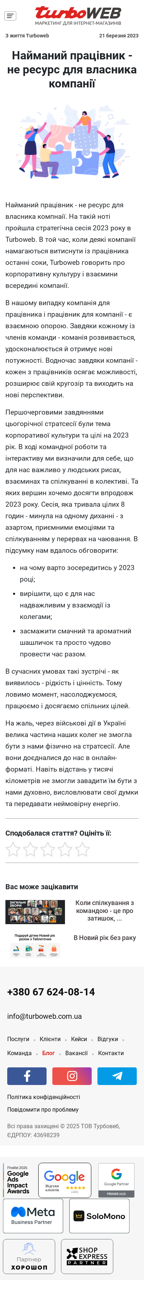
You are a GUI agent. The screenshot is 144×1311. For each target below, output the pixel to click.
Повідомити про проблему (43, 1109)
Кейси (79, 1039)
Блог (48, 1053)
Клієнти (50, 1039)
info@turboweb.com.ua (44, 1016)
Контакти (111, 1053)
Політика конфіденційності (43, 1097)
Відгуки (107, 1039)
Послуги (18, 1039)
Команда (19, 1053)
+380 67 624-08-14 (51, 992)
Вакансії (76, 1053)
